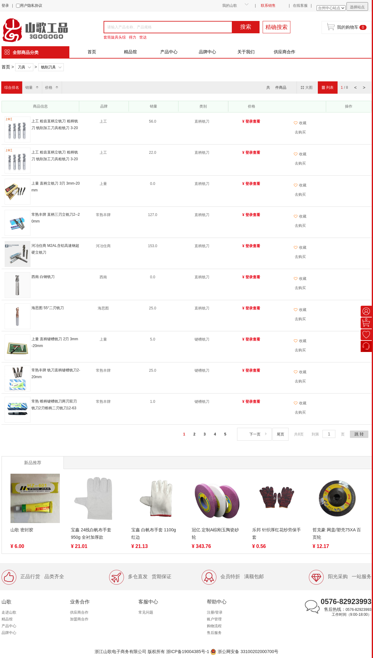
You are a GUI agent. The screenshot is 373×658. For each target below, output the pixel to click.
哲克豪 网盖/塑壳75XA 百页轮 (337, 533)
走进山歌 (9, 612)
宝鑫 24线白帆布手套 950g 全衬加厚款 (91, 533)
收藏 (300, 123)
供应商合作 (284, 51)
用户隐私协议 (31, 5)
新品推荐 (32, 462)
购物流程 (214, 626)
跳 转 (359, 434)
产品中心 (169, 51)
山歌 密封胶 (21, 529)
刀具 (21, 67)
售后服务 (214, 633)
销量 (29, 87)
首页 (92, 51)
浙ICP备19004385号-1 (187, 651)
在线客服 (300, 5)
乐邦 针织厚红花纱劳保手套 (276, 533)
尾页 (280, 434)
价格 (48, 87)
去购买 (300, 132)
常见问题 (145, 612)
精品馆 (130, 51)
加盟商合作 (79, 619)
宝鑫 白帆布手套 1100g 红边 (153, 533)
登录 (5, 5)
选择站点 (357, 7)
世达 (143, 37)
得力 (132, 37)
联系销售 (268, 5)
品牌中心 (207, 51)
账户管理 (214, 619)
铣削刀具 (48, 67)
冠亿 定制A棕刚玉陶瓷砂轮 (215, 533)
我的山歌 (229, 5)
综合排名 (11, 87)
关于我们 (246, 51)
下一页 (258, 434)
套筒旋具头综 (115, 37)
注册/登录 (215, 612)
